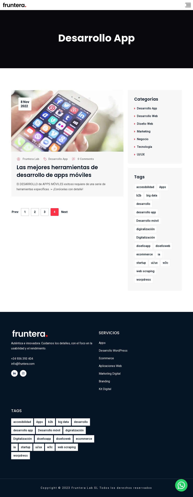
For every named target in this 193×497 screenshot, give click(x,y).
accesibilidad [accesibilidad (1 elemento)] (145, 187)
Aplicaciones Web (110, 366)
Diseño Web (145, 123)
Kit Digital (105, 389)
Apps (102, 343)
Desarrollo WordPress (113, 350)
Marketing (143, 131)
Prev (15, 212)
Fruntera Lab (31, 159)
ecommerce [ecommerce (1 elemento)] (144, 254)
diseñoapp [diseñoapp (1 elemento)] (143, 246)
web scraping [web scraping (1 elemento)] (145, 271)
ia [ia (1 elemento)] (159, 254)
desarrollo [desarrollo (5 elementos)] (143, 204)
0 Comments (86, 159)
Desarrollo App (58, 159)
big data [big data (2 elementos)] (151, 195)
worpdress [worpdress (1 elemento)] (143, 279)
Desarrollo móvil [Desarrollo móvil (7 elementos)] (147, 220)
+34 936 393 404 (22, 358)
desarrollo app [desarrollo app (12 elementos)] (146, 212)
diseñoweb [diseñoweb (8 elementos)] (163, 246)
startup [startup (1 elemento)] (141, 263)
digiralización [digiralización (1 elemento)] (145, 229)
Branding (104, 381)
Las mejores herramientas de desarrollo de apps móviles (57, 171)
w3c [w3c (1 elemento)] (165, 263)
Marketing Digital (110, 373)
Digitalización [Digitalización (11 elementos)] (145, 237)
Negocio (142, 139)
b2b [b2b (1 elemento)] (138, 195)
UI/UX (141, 154)
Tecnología (144, 147)
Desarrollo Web (147, 116)
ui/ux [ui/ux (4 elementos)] (154, 263)
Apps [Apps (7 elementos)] (162, 187)
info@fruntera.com (23, 363)
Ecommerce (106, 358)
